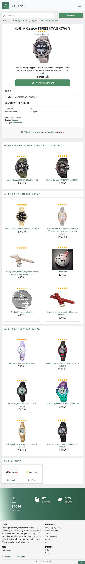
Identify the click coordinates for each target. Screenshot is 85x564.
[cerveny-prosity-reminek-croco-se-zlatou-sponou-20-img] (62, 300)
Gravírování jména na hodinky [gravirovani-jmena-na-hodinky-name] (22, 312)
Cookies (47, 553)
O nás (47, 550)
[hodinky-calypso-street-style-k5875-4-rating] (62, 156)
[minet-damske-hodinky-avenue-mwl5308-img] (22, 216)
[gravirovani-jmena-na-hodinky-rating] (22, 288)
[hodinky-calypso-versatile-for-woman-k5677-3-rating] (22, 420)
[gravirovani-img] (62, 259)
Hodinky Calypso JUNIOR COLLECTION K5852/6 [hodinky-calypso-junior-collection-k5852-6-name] (62, 445)
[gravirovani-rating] (62, 248)
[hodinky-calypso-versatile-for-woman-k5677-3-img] (22, 432)
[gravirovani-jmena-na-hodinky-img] (22, 300)
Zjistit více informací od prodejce (42, 132)
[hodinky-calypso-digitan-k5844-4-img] (22, 351)
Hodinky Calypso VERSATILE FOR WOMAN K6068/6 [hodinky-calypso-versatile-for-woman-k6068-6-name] (62, 364)
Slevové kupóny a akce (53, 528)
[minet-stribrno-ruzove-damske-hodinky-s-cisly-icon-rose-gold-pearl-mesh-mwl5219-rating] (62, 204)
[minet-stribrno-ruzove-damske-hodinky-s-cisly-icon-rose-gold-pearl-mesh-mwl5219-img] (62, 216)
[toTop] (81, 562)
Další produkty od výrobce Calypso (22, 329)
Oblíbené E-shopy (12, 461)
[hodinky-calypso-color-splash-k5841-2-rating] (62, 380)
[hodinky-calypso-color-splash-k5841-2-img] (62, 391)
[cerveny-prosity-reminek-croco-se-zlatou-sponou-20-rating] (62, 288)
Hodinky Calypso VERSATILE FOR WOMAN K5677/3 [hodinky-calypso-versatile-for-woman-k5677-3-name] (22, 445)
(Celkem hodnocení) (42, 34)
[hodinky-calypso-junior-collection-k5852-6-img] (62, 432)
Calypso (15, 120)
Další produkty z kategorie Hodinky (22, 194)
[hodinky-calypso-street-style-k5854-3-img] (22, 168)
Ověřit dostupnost (42, 83)
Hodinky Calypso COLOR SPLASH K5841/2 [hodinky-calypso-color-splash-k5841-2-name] (62, 404)
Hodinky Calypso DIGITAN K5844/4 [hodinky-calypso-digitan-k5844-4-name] (21, 363)
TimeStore (20, 557)
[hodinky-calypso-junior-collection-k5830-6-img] (22, 391)
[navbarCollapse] (79, 5)
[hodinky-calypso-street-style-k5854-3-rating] (22, 156)
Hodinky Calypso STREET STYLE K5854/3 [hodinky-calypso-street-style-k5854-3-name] (22, 180)
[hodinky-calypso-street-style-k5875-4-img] (62, 168)
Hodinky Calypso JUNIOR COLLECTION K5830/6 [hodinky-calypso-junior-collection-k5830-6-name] (22, 405)
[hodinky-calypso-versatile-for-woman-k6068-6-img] (62, 351)
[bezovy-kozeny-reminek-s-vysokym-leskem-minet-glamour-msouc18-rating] (22, 248)
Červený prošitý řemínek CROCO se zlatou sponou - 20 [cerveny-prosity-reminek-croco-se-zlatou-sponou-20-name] (62, 313)
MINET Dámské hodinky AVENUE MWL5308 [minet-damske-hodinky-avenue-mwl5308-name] (22, 229)
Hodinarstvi (17, 123)
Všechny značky (50, 534)
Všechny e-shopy (51, 536)
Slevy (46, 542)
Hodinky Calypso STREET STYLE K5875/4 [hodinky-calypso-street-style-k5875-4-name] (62, 180)
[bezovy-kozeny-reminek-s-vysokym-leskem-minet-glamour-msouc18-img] (22, 259)
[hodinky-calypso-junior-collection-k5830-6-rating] (22, 380)
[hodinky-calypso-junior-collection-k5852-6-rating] (62, 420)
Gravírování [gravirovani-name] (62, 272)
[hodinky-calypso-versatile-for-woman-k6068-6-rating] (62, 339)
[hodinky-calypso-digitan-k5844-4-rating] (22, 339)
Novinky (48, 539)
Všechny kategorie (51, 531)
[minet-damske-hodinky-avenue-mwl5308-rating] (22, 204)
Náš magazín (7, 550)
